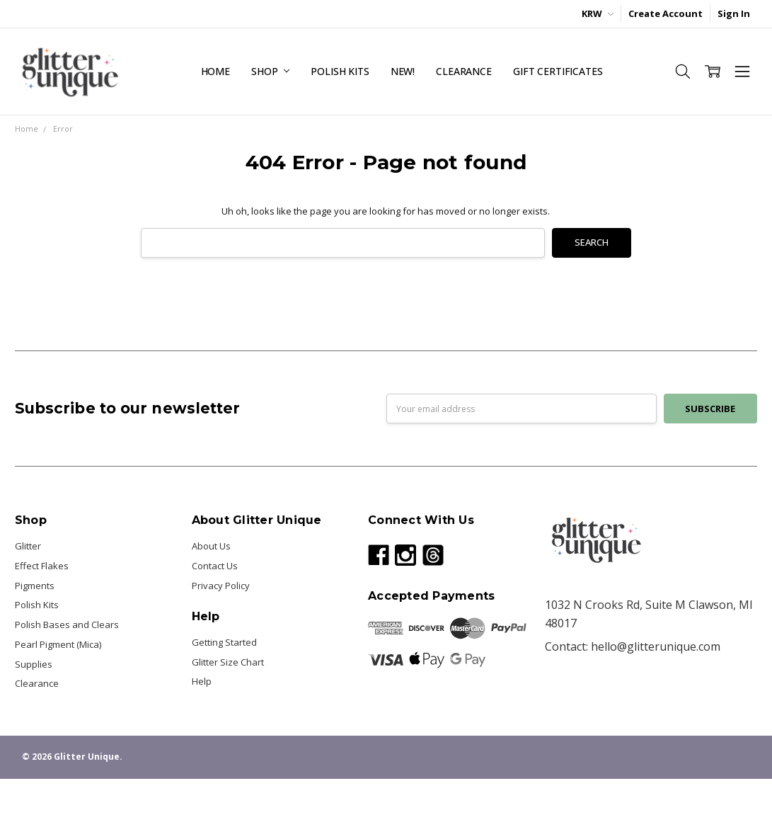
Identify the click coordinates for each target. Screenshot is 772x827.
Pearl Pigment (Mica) (58, 644)
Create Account (665, 13)
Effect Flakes (42, 565)
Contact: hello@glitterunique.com (632, 646)
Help (202, 681)
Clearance (464, 71)
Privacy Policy (221, 585)
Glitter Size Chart (228, 662)
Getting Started (224, 642)
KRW (597, 13)
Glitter (28, 546)
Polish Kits (340, 71)
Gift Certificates (558, 71)
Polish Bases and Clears (67, 624)
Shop (270, 71)
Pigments (34, 585)
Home (215, 71)
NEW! (403, 71)
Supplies (33, 664)
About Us (211, 546)
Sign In (734, 13)
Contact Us (215, 565)
